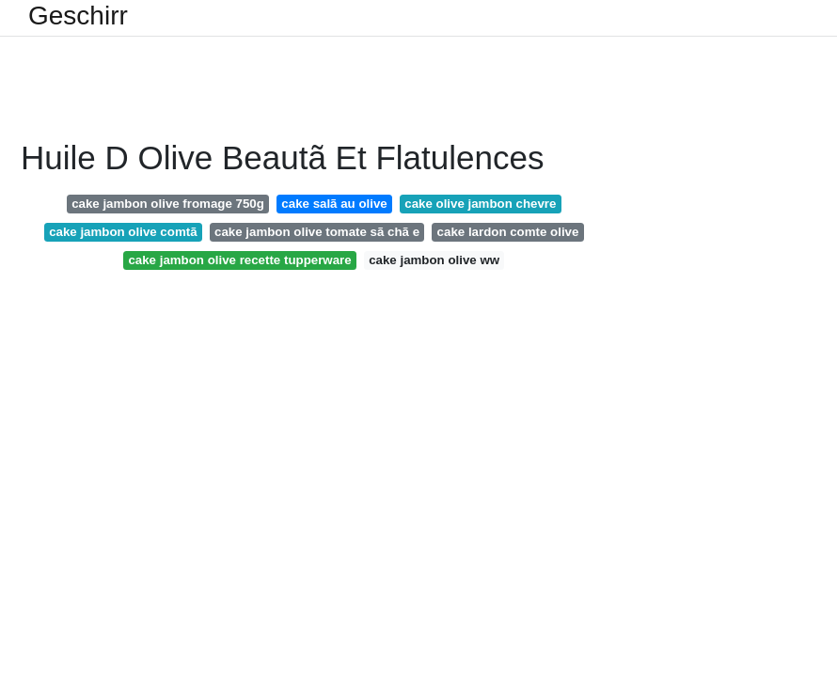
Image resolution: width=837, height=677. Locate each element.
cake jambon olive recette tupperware (239, 260)
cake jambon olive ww (434, 260)
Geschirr (78, 16)
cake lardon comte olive (508, 232)
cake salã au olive (334, 204)
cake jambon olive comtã (123, 232)
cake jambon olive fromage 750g (167, 204)
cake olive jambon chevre (480, 204)
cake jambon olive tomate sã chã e (316, 232)
